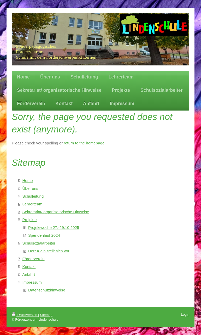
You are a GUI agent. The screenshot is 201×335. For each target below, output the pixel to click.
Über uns (30, 188)
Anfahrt (28, 274)
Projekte (29, 219)
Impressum (32, 282)
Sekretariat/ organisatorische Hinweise (55, 212)
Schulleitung (33, 196)
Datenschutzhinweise (46, 290)
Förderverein (33, 259)
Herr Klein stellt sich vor (48, 251)
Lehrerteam (32, 204)
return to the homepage (84, 143)
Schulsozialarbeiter (39, 243)
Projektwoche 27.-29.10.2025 (53, 227)
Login (185, 314)
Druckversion (25, 315)
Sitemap (46, 315)
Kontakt (29, 266)
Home (27, 180)
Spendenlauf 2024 (44, 235)
